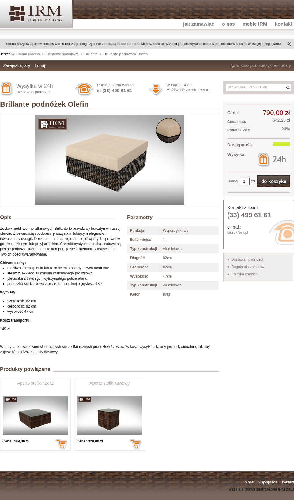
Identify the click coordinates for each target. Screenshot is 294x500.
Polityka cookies (244, 274)
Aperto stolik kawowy (109, 383)
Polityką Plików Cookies (121, 44)
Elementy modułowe (62, 54)
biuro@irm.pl (237, 232)
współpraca (267, 482)
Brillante (91, 54)
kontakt (288, 482)
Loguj (40, 65)
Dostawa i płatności (33, 92)
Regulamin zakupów (247, 267)
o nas (249, 482)
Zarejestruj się (16, 65)
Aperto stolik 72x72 (35, 383)
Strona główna (28, 54)
